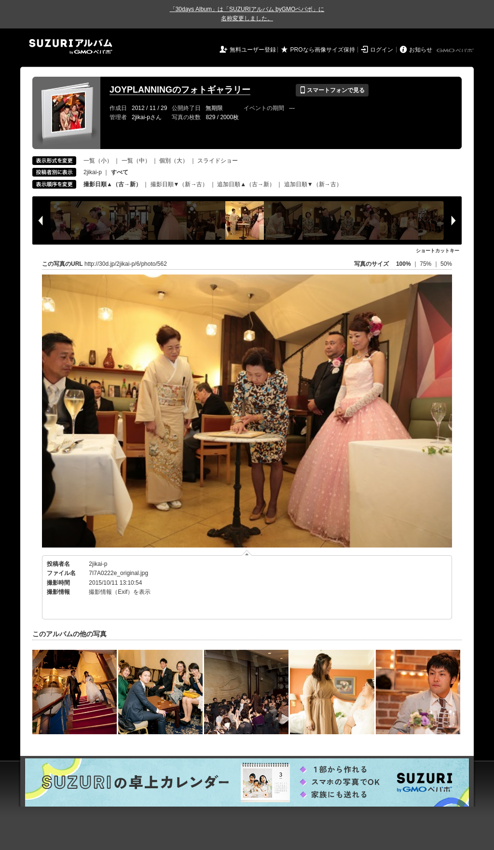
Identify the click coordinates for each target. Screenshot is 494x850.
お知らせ (420, 49)
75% (426, 263)
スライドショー (217, 160)
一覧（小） (97, 160)
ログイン (381, 49)
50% (446, 263)
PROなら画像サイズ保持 (322, 49)
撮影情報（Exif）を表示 (120, 592)
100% (403, 263)
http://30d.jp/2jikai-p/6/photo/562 (125, 263)
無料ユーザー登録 (253, 49)
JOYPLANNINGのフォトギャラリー (180, 90)
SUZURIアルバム (70, 46)
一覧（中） (136, 160)
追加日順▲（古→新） (246, 184)
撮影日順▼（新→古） (179, 184)
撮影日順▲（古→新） (112, 184)
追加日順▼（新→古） (313, 184)
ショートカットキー (437, 250)
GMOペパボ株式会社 (456, 50)
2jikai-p (92, 172)
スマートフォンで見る (332, 90)
